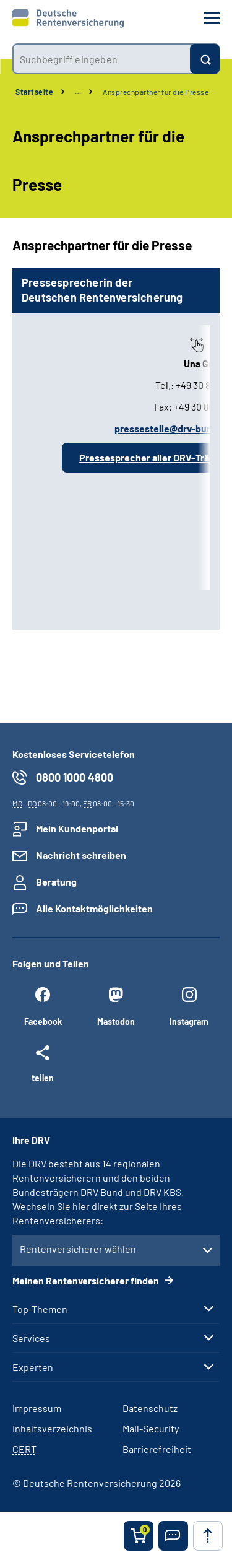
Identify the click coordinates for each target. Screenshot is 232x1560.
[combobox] (101, 58)
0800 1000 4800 (74, 777)
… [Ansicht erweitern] (78, 91)
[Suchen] (205, 59)
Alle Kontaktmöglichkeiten (94, 908)
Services (31, 1338)
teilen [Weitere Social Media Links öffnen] (43, 1078)
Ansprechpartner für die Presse (155, 91)
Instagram (189, 1021)
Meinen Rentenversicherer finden (86, 1280)
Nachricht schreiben (81, 855)
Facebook (43, 1021)
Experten (32, 1367)
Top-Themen (39, 1309)
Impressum (36, 1408)
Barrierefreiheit (156, 1449)
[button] (173, 1536)
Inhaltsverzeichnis (52, 1428)
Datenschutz (150, 1408)
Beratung (56, 881)
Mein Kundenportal (77, 828)
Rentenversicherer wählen (78, 1249)
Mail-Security (150, 1428)
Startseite (34, 91)
